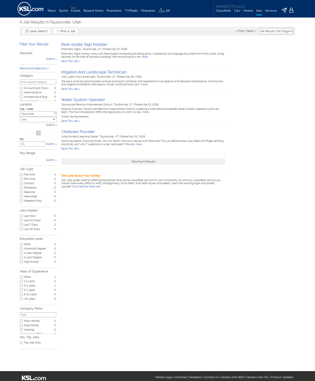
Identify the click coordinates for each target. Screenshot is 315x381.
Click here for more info (86, 186)
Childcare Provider (78, 131)
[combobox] (38, 119)
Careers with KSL (257, 377)
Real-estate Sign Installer (84, 44)
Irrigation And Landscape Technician (93, 72)
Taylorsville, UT (92, 49)
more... (145, 56)
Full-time (29, 174)
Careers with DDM (232, 377)
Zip (21, 139)
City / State (26, 109)
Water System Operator (83, 99)
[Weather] (165, 12)
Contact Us (211, 377)
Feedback (195, 377)
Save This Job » (70, 61)
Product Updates (282, 377)
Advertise (180, 377)
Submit (50, 124)
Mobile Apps (163, 377)
